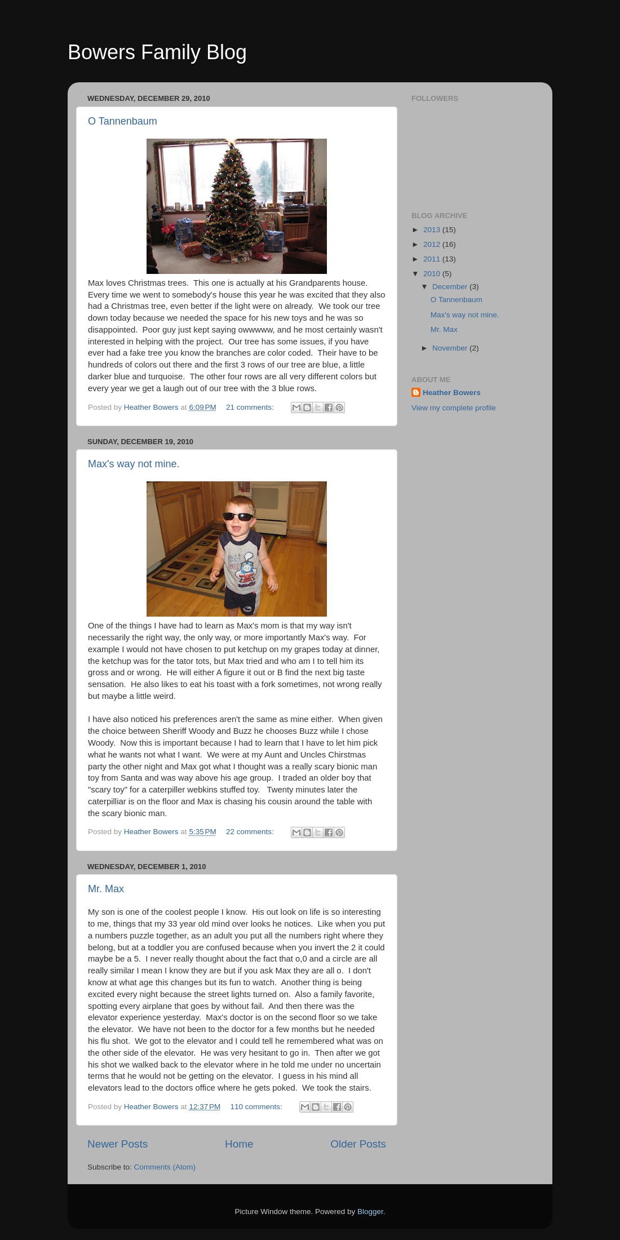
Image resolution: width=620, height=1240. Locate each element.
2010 (432, 273)
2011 (432, 259)
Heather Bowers (452, 392)
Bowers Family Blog (157, 52)
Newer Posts (117, 1144)
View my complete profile (453, 408)
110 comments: (258, 1106)
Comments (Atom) (165, 1167)
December (451, 286)
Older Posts (358, 1144)
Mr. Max (106, 888)
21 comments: (251, 407)
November (451, 348)
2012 (432, 244)
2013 (432, 229)
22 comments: (251, 831)
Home (239, 1144)
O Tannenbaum (122, 121)
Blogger (370, 1211)
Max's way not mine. (134, 464)
